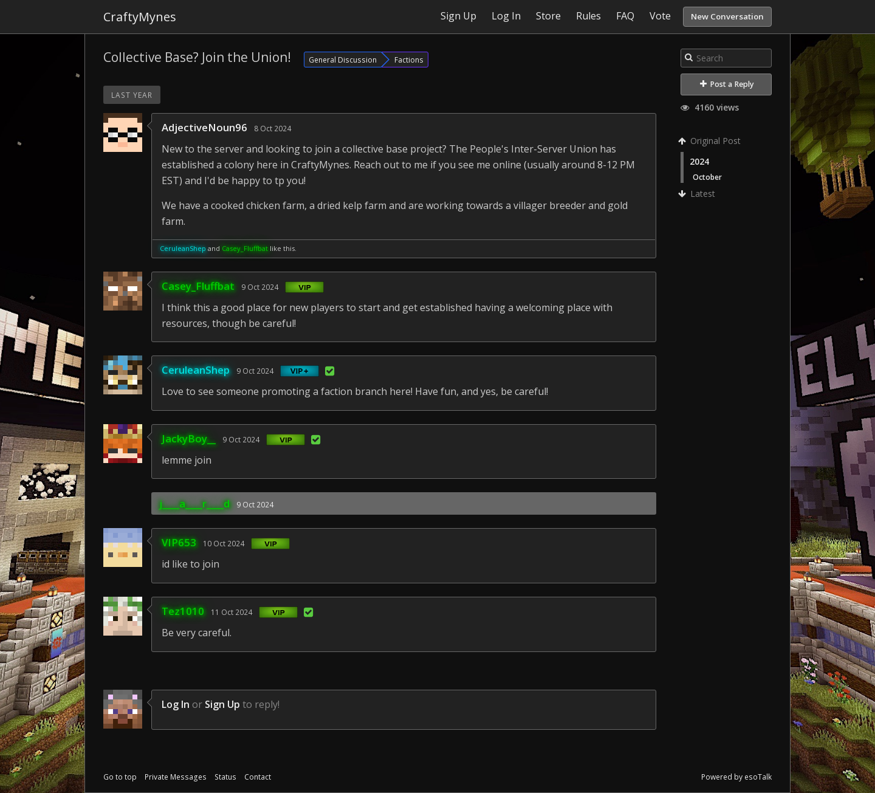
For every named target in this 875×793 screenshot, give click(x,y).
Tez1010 (183, 611)
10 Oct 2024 (223, 543)
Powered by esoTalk (736, 777)
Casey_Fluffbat (245, 248)
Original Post (711, 140)
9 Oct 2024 (259, 287)
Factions (409, 59)
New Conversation (727, 16)
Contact (257, 777)
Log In (176, 704)
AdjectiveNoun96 (204, 127)
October (707, 177)
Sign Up (222, 704)
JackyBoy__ (189, 438)
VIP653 (179, 542)
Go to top (120, 777)
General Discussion (343, 59)
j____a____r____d (194, 503)
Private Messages (176, 777)
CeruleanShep (183, 248)
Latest (698, 193)
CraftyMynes (139, 17)
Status (225, 777)
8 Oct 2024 (272, 128)
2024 (699, 161)
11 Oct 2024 (231, 612)
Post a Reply (727, 84)
